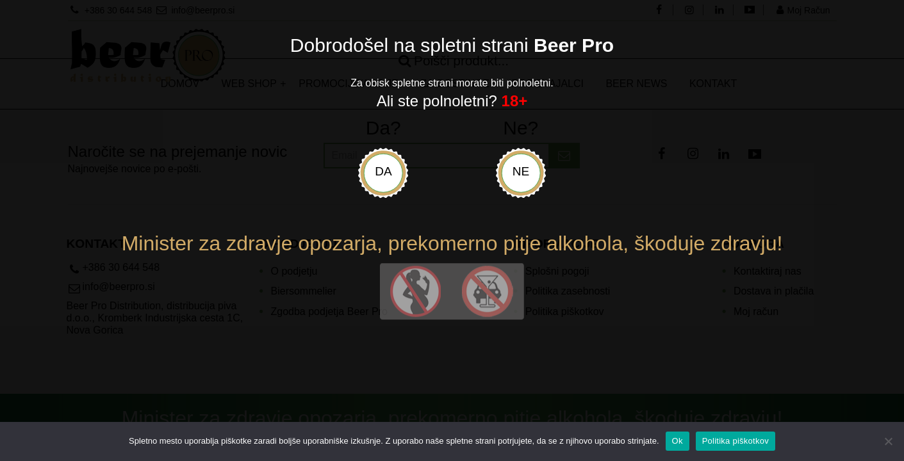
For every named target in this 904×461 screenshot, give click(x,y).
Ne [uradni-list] (521, 171)
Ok (677, 441)
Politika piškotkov (735, 441)
